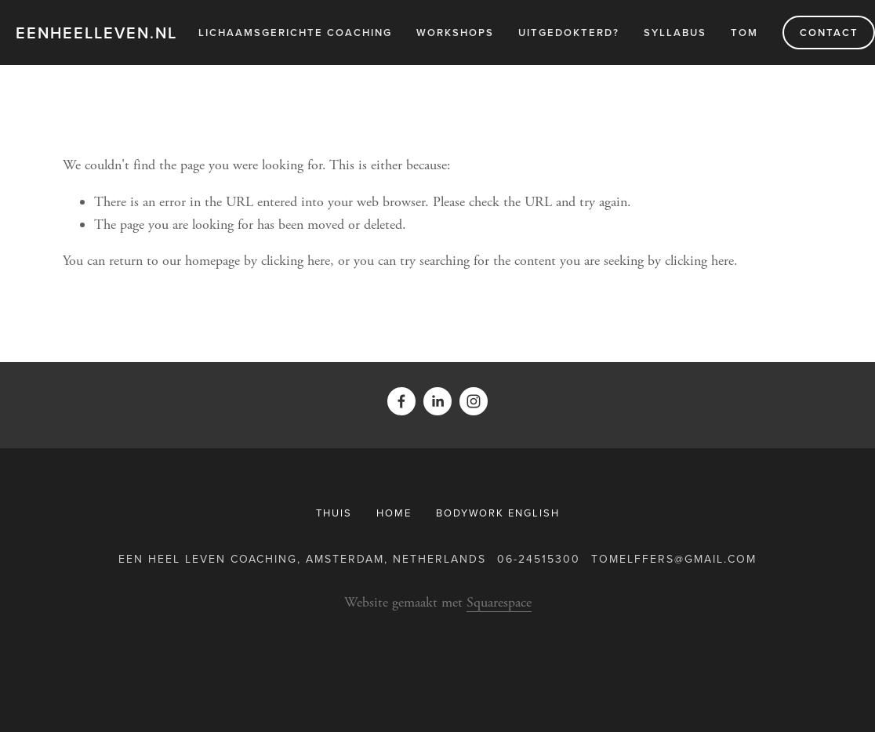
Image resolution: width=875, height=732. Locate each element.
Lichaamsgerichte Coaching (295, 32)
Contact (829, 32)
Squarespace (499, 602)
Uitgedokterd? (568, 32)
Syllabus (675, 32)
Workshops (455, 32)
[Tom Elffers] (437, 401)
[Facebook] (401, 401)
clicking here (295, 261)
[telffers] (473, 401)
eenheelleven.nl (96, 32)
